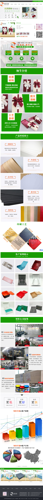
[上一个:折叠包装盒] (18, 466)
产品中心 (26, 4)
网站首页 (12, 4)
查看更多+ (41, 468)
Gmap (29, 498)
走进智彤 (37, 4)
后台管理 (34, 498)
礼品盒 (12, 488)
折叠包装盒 (31, 481)
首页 (5, 20)
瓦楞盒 (19, 4)
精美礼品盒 (14, 20)
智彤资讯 (34, 4)
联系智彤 (41, 4)
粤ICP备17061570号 (23, 498)
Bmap (31, 498)
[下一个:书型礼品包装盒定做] (24, 466)
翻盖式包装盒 (20, 481)
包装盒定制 (22, 4)
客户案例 (30, 4)
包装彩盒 (15, 4)
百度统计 (37, 498)
